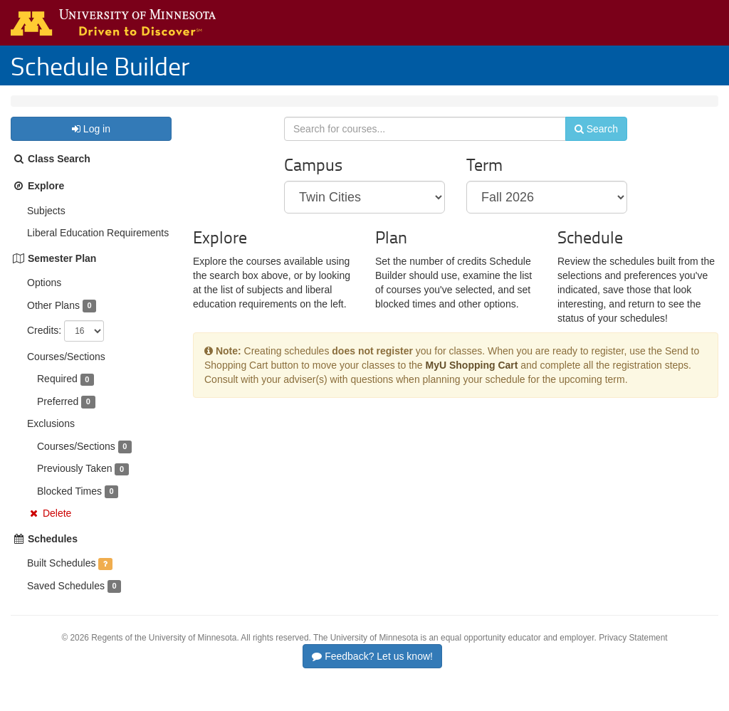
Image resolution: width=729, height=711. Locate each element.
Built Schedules (61, 577)
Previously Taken (74, 482)
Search (587, 147)
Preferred (57, 415)
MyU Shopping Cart (472, 388)
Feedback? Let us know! (372, 670)
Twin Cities (45, 108)
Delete (57, 527)
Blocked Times (69, 505)
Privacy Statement (633, 652)
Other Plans (53, 319)
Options (44, 296)
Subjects (46, 225)
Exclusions (51, 437)
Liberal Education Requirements (98, 247)
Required (57, 393)
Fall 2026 (105, 108)
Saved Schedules (66, 600)
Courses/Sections (66, 370)
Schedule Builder (100, 65)
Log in (91, 143)
